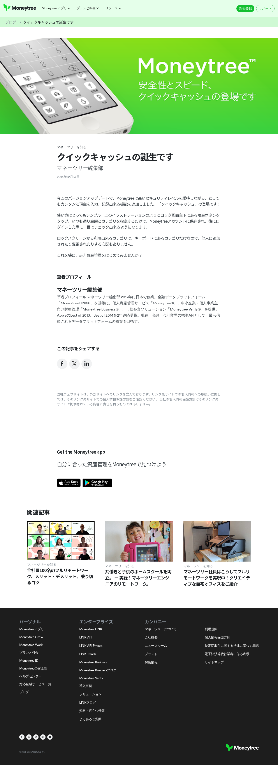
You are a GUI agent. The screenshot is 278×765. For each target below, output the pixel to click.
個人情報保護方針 (217, 637)
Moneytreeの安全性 (33, 668)
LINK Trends (87, 654)
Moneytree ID (28, 660)
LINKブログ (87, 702)
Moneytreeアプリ (31, 629)
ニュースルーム (156, 646)
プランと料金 (28, 653)
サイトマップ (214, 662)
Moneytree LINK (90, 629)
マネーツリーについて (160, 629)
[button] (57, 8)
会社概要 (151, 637)
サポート (265, 8)
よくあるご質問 (90, 719)
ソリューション (90, 694)
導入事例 (85, 686)
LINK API (85, 637)
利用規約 (211, 629)
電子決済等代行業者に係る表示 (227, 654)
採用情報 (151, 662)
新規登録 (245, 8)
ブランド (151, 654)
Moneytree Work (30, 645)
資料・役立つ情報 (92, 711)
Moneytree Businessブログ (97, 670)
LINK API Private (90, 646)
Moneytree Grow (31, 637)
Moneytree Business (93, 662)
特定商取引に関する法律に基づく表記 (232, 646)
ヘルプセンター (30, 676)
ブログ (10, 22)
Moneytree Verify (91, 678)
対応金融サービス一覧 (35, 684)
